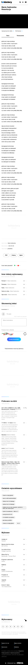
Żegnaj (3, 569)
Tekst (7, 35)
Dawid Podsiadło (9, 448)
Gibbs (14, 422)
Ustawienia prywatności (15, 652)
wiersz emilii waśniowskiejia (9, 498)
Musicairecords (5, 576)
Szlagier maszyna (6, 551)
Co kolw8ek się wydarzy (8, 517)
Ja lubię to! (4, 539)
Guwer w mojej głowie (8, 495)
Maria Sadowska (11, 280)
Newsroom (4, 647)
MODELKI (18, 409)
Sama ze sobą (5, 291)
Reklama (16, 647)
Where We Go (5, 554)
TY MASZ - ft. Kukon (7, 422)
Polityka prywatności (5, 652)
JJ (2, 566)
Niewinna (3, 434)
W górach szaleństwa (7, 559)
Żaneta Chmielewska (7, 571)
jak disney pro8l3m (7, 520)
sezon (3, 448)
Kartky (3, 561)
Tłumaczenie (20, 35)
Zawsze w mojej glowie (8, 523)
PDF (6, 255)
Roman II (3, 280)
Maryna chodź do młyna (7, 544)
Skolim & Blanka (11, 434)
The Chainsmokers (6, 586)
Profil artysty (18, 31)
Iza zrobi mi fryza (5, 549)
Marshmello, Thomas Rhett (8, 556)
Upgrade (3, 580)
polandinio (10, 248)
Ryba (2, 287)
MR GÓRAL (4, 546)
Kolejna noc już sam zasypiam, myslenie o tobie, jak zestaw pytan (13, 508)
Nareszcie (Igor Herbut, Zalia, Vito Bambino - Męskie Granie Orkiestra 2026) (10, 463)
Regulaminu (21, 651)
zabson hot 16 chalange (8, 504)
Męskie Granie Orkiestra (11, 464)
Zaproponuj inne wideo (7, 31)
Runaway (3, 284)
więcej (18, 523)
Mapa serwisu (17, 643)
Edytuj (14, 255)
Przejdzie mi (4, 574)
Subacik (3, 541)
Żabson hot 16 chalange (8, 501)
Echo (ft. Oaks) (5, 585)
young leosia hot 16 (7, 514)
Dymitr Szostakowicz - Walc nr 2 (10, 511)
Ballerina (3, 564)
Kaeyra (3, 581)
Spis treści (4, 294)
